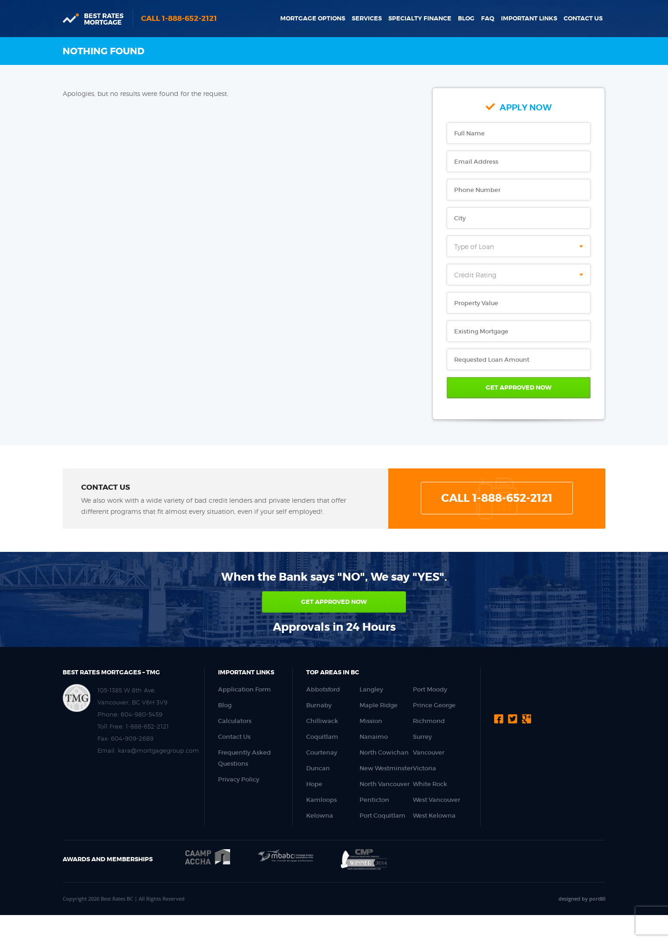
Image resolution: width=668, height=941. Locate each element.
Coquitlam (322, 737)
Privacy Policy (238, 779)
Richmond (429, 721)
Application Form (244, 689)
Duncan (318, 768)
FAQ (488, 18)
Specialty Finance (419, 18)
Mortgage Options (312, 18)
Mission (371, 721)
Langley (371, 689)
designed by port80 (582, 898)
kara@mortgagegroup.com (158, 750)
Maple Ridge (379, 705)
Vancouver (428, 752)
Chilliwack (322, 721)
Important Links (529, 18)
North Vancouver (385, 784)
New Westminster (386, 768)
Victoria (424, 768)
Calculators (234, 721)
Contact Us (583, 18)
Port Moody (430, 689)
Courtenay (321, 752)
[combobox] (519, 246)
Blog (466, 18)
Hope (314, 784)
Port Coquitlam (382, 815)
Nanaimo (374, 737)
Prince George (434, 705)
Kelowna (319, 815)
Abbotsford (323, 689)
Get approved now (334, 602)
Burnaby (319, 705)
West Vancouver (436, 800)
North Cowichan (384, 752)
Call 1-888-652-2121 (179, 18)
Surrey (422, 737)
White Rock (430, 784)
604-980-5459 (141, 714)
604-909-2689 (132, 738)
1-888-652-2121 (147, 726)
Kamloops (321, 800)
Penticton (374, 800)
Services (367, 18)
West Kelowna (434, 815)
